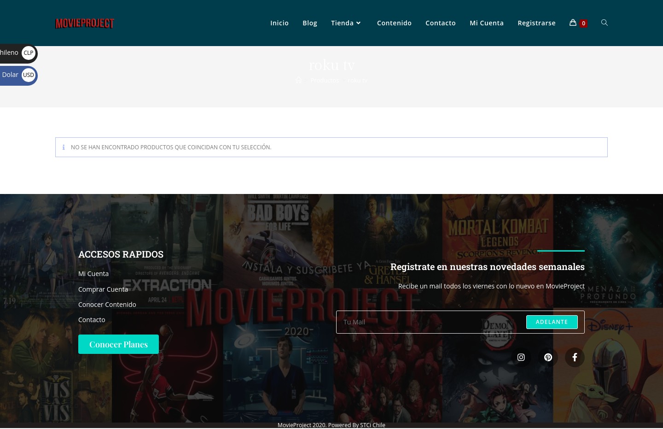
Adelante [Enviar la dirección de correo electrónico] (552, 322)
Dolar (18, 74)
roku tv (357, 80)
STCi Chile (372, 425)
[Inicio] (299, 80)
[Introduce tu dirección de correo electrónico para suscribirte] (460, 322)
